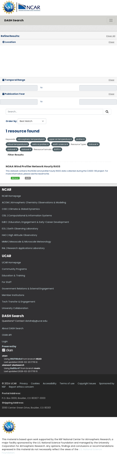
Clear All (110, 36)
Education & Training (13, 275)
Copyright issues (87, 383)
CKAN (7, 350)
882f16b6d (16, 358)
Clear (111, 42)
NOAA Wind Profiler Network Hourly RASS (33, 166)
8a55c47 (15, 368)
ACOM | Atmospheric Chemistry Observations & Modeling (34, 202)
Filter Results (16, 154)
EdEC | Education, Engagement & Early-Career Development (35, 222)
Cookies (35, 383)
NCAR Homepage (11, 196)
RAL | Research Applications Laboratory (23, 248)
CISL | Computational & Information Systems (27, 215)
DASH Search (14, 20)
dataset (15, 178)
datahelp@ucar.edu (36, 320)
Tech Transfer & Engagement (18, 301)
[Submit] (107, 112)
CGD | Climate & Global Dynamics (21, 209)
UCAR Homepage (11, 262)
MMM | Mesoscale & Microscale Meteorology (26, 241)
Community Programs (14, 269)
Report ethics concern (21, 386)
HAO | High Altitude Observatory (19, 235)
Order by (11, 121)
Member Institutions (13, 295)
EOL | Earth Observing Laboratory (20, 228)
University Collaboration (15, 308)
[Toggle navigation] (111, 20)
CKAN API (7, 335)
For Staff (6, 282)
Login (5, 341)
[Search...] (54, 112)
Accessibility (49, 383)
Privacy (24, 383)
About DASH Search (12, 328)
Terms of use (67, 383)
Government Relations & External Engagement (28, 288)
